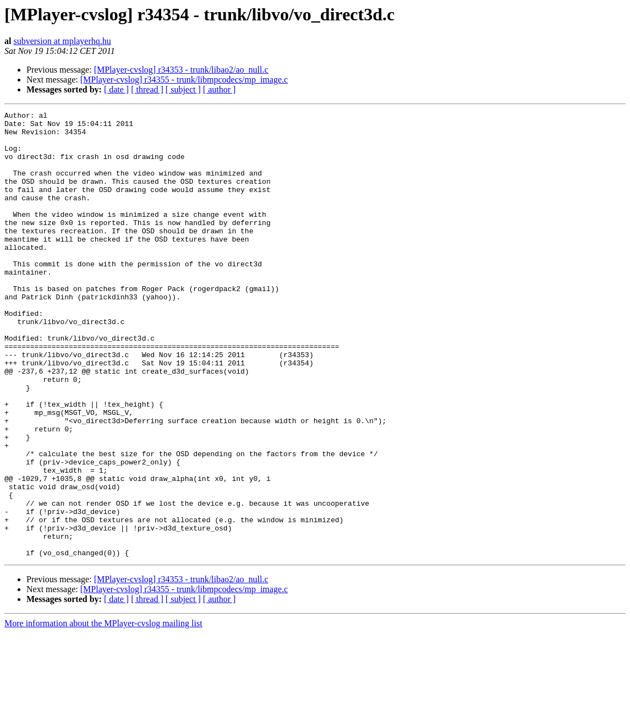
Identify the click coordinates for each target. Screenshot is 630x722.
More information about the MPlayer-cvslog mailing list (103, 712)
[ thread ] (147, 89)
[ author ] (219, 89)
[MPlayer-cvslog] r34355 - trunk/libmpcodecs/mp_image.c (184, 79)
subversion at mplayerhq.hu (62, 41)
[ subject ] (183, 89)
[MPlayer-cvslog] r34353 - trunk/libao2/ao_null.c (181, 69)
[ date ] (116, 89)
